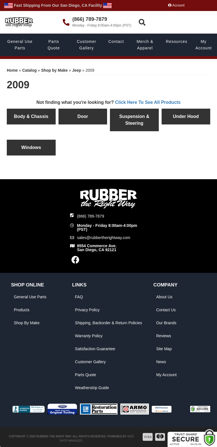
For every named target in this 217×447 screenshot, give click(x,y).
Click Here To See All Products (148, 102)
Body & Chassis (31, 116)
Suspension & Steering (134, 120)
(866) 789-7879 (90, 216)
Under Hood (186, 116)
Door (82, 116)
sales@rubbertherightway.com (103, 238)
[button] (177, 22)
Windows (31, 147)
